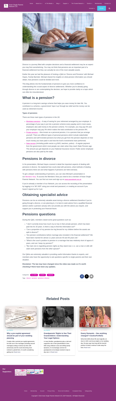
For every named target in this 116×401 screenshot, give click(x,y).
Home (31, 3)
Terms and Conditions (64, 391)
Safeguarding (89, 391)
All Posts (34, 274)
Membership (98, 3)
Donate (102, 8)
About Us (39, 3)
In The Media (49, 3)
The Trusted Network (77, 3)
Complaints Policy (78, 391)
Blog (58, 3)
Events (89, 3)
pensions (34, 278)
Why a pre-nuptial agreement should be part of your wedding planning (19, 335)
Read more (17, 352)
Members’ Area (31, 177)
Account (92, 8)
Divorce (42, 274)
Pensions (50, 274)
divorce (28, 278)
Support (66, 3)
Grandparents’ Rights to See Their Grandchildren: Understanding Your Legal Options (57, 335)
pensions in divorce (43, 278)
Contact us (108, 3)
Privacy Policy (51, 391)
